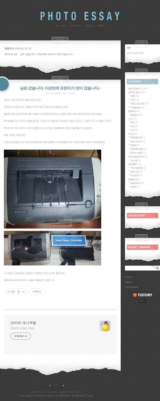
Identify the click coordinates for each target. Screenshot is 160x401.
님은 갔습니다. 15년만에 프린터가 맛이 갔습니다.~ (47, 54)
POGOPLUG (137, 137)
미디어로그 (75, 25)
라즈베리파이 (138, 149)
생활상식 (134, 179)
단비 (21, 395)
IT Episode (137, 107)
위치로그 (89, 25)
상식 (134, 126)
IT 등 (132, 133)
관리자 (71, 392)
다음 (62, 385)
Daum (51, 395)
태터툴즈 (134, 164)
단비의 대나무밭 (80, 16)
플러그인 (136, 171)
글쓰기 (79, 392)
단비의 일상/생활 (53, 93)
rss (142, 301)
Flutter (134, 145)
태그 (64, 25)
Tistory (89, 395)
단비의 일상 (136, 92)
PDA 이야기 (137, 141)
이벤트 (135, 186)
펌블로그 (134, 111)
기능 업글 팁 (137, 167)
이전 (50, 385)
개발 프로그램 (139, 103)
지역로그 (35, 392)
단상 (134, 99)
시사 (132, 118)
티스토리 (136, 175)
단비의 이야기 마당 (22, 328)
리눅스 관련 (138, 152)
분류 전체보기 (137, 88)
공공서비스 (137, 183)
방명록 (100, 25)
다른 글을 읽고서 (138, 156)
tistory (142, 295)
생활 (134, 95)
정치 (134, 122)
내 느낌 (135, 160)
